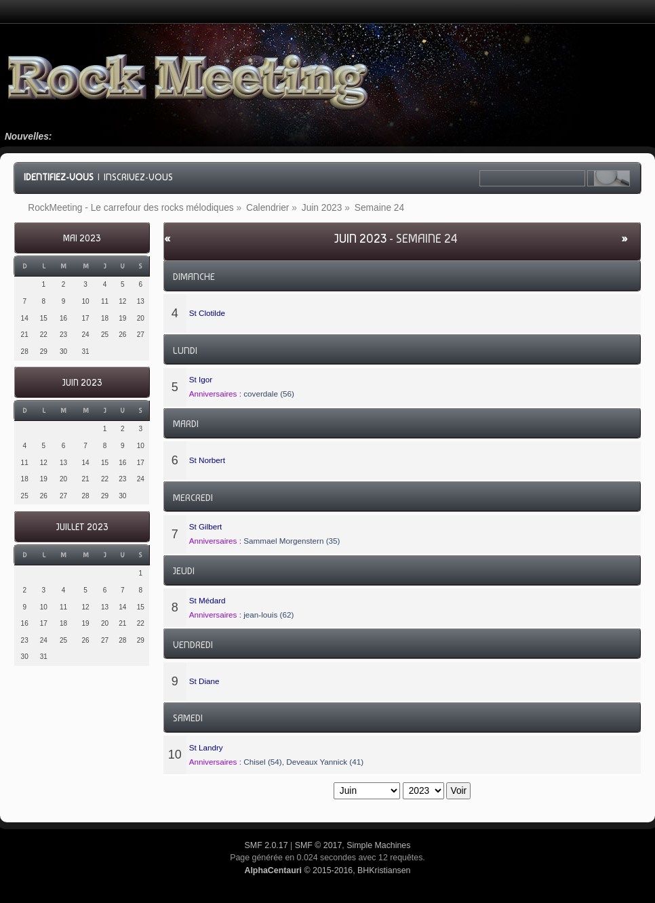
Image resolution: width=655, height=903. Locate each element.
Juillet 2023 (82, 527)
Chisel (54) (262, 761)
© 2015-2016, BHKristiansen (327, 870)
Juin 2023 (82, 383)
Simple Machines (378, 845)
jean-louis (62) (268, 614)
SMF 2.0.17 (266, 845)
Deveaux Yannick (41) (324, 761)
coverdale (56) (268, 393)
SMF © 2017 (318, 845)
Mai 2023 (81, 238)
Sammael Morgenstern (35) (291, 540)
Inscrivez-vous (138, 177)
